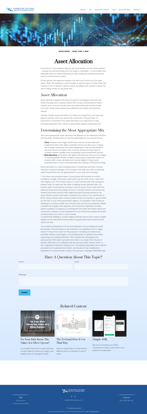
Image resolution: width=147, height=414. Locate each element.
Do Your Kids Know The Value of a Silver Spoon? (35, 335)
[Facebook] (71, 391)
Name (21, 256)
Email (76, 256)
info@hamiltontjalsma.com (73, 394)
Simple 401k (99, 334)
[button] (83, 4)
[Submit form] (24, 287)
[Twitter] (75, 391)
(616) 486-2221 (128, 395)
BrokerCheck (94, 406)
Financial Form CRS (74, 402)
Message (22, 269)
